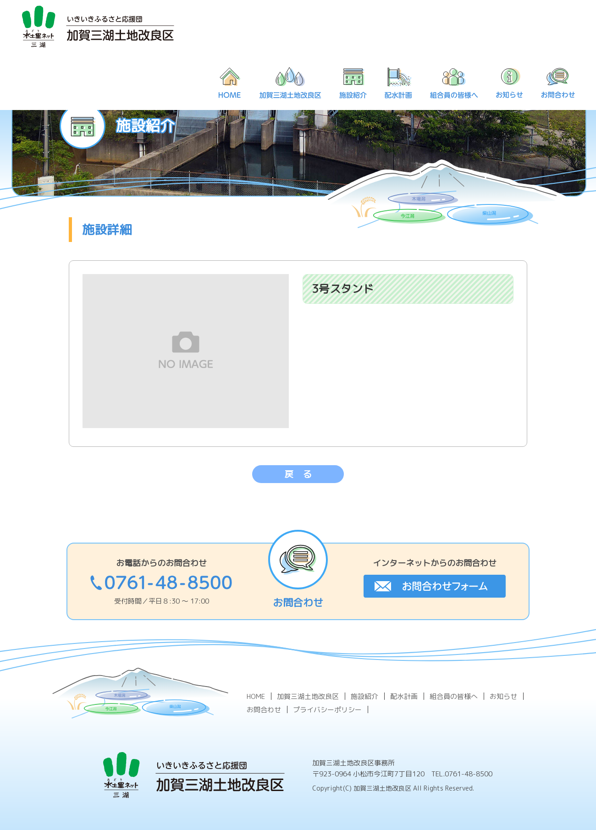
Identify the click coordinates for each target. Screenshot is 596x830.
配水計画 (404, 696)
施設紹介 (364, 696)
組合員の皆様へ (454, 696)
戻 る (298, 473)
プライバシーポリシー (327, 710)
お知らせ (503, 696)
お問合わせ (264, 710)
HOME (256, 696)
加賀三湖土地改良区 (308, 696)
